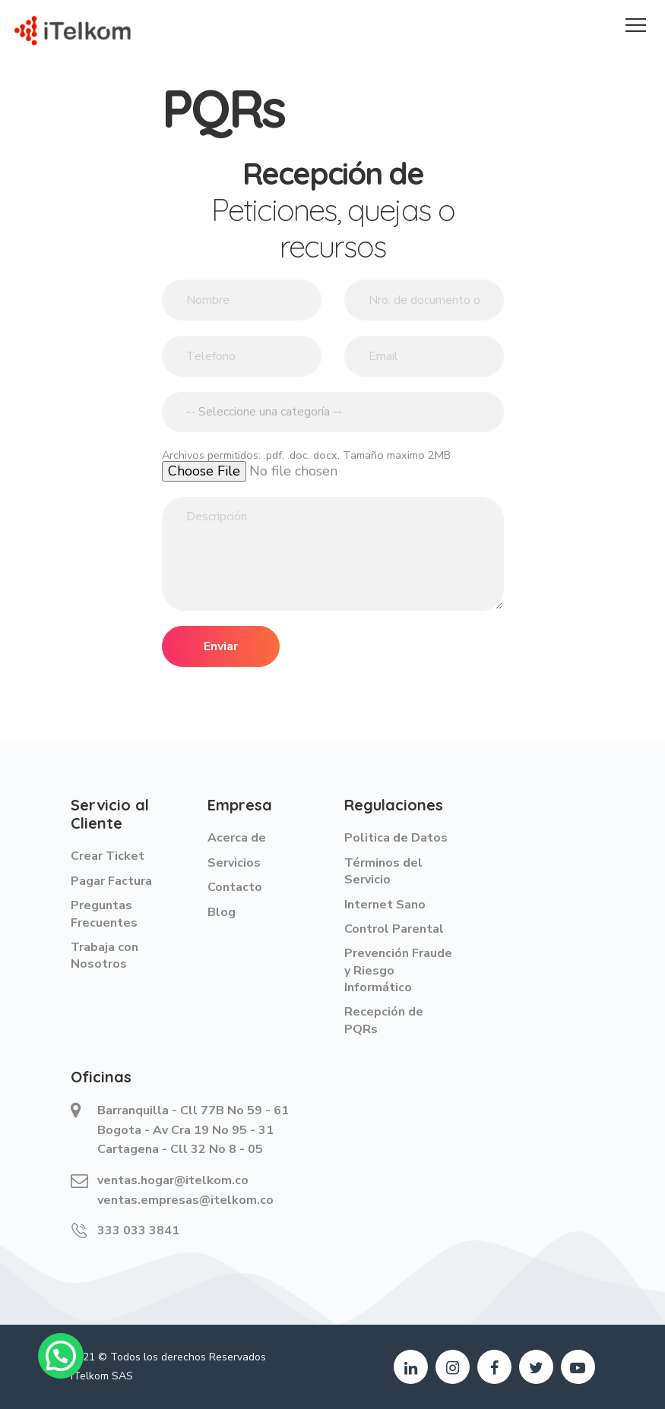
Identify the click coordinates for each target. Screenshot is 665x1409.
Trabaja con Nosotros (104, 955)
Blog (221, 912)
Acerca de (236, 837)
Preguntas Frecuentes (104, 913)
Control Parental (394, 929)
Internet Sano (385, 904)
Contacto (234, 887)
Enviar (221, 646)
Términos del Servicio (383, 871)
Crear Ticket (107, 856)
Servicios (234, 863)
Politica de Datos (396, 837)
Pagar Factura (111, 881)
